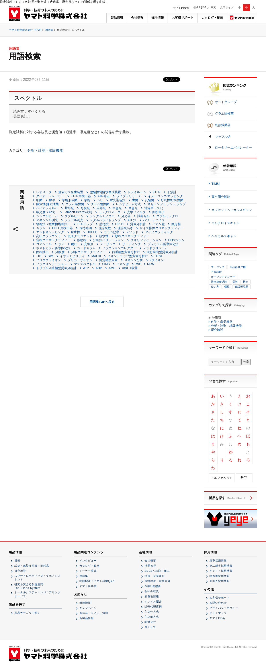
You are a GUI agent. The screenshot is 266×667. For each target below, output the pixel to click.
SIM (50, 256)
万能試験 (216, 272)
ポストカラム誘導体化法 (53, 248)
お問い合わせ (218, 602)
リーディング (131, 244)
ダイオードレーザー (50, 196)
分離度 (60, 252)
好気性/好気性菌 (172, 200)
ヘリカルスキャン (223, 236)
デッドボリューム (155, 248)
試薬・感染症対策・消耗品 (31, 565)
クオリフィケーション (146, 240)
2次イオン (157, 260)
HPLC (119, 224)
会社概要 (150, 560)
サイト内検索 (181, 8)
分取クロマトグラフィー (88, 252)
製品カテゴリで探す (27, 612)
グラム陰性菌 (100, 204)
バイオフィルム (47, 208)
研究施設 (217, 330)
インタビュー (88, 560)
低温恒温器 (241, 286)
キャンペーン (88, 607)
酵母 (52, 200)
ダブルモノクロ (167, 216)
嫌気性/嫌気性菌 (47, 204)
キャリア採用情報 (221, 570)
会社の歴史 (152, 591)
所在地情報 (152, 596)
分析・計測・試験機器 (45, 150)
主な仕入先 (152, 611)
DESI (158, 256)
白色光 (117, 208)
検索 (246, 361)
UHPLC (92, 232)
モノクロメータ (109, 212)
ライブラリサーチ (128, 196)
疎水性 (75, 232)
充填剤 (88, 244)
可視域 (85, 208)
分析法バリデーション (108, 240)
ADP (99, 268)
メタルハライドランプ (105, 220)
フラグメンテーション (51, 264)
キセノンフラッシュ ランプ (166, 204)
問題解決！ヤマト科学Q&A (96, 581)
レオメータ (44, 192)
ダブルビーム (74, 216)
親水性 (103, 236)
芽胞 (87, 200)
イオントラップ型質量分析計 (128, 256)
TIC (38, 256)
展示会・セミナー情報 (93, 613)
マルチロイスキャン (225, 223)
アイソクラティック (159, 232)
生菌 (135, 200)
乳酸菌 (149, 200)
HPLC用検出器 (62, 228)
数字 (244, 478)
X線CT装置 (129, 268)
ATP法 (131, 220)
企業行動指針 (153, 586)
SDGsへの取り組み (157, 570)
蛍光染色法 (117, 200)
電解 (235, 281)
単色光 (133, 208)
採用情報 (157, 17)
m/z (138, 264)
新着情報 (85, 602)
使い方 (215, 286)
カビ (100, 200)
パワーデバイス (154, 220)
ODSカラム (176, 240)
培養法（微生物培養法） (53, 224)
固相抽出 (42, 252)
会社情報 (137, 17)
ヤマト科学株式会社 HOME (25, 30)
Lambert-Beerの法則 (78, 212)
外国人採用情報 (219, 581)
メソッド (132, 232)
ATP (86, 268)
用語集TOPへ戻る (102, 302)
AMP (112, 268)
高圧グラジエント (48, 236)
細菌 (39, 200)
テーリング (107, 244)
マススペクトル (85, 264)
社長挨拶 (150, 565)
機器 (17, 560)
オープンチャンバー (223, 276)
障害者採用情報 (219, 576)
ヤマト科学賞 (88, 586)
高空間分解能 (220, 197)
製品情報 (117, 17)
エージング (217, 267)
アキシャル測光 (47, 220)
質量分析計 (138, 224)
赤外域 (101, 208)
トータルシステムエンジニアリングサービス (37, 594)
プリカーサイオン (80, 260)
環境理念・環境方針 (157, 581)
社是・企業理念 (155, 576)
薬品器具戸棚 (238, 267)
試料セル (143, 216)
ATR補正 (104, 196)
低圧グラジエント (80, 236)
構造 (245, 281)
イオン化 (158, 224)
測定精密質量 (108, 260)
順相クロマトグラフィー (132, 236)
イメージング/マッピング (165, 196)
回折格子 (158, 212)
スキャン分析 (133, 260)
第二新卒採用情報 (221, 565)
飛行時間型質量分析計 (162, 252)
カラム (40, 228)
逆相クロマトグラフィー (53, 240)
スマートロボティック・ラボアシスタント (37, 577)
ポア (61, 244)
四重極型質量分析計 (126, 252)
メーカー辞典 (88, 570)
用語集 (49, 30)
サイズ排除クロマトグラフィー (161, 228)
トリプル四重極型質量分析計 (56, 268)
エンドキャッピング (50, 232)
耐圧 (74, 244)
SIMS (106, 264)
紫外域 (69, 208)
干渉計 (171, 192)
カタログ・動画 (212, 17)
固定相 (176, 224)
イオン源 (122, 264)
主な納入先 (152, 616)
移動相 (81, 240)
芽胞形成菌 (69, 200)
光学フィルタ (136, 212)
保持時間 (85, 228)
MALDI (96, 256)
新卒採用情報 (218, 560)
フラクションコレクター (119, 248)
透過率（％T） (154, 208)
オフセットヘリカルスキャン (231, 210)
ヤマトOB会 (217, 618)
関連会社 (150, 621)
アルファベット (222, 478)
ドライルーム (136, 192)
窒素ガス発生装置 (70, 192)
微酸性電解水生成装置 (105, 192)
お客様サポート (183, 17)
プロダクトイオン (48, 260)
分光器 (126, 216)
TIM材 (215, 183)
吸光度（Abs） (46, 212)
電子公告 (150, 627)
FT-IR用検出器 (81, 196)
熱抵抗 (104, 224)
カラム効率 (111, 232)
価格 (227, 286)
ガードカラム (86, 248)
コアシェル (44, 244)
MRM (151, 264)
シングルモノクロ (102, 216)
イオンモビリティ (72, 256)
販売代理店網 (153, 606)
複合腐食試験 (219, 281)
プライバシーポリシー (223, 607)
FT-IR (156, 192)
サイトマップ (218, 613)
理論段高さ (125, 228)
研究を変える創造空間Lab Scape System (28, 586)
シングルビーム (47, 216)
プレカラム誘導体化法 (162, 244)
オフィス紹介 (153, 601)
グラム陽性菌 (74, 204)
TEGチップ (85, 224)
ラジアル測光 (74, 220)
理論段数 (104, 228)
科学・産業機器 (222, 322)
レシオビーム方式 (128, 204)
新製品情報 (86, 618)
